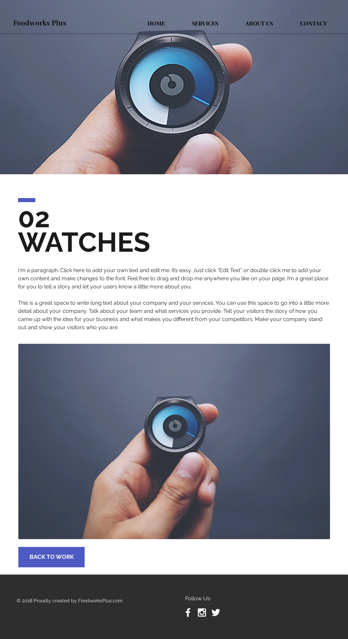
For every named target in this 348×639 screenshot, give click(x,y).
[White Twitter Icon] (216, 612)
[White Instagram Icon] (202, 612)
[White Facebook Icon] (188, 612)
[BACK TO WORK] (51, 557)
